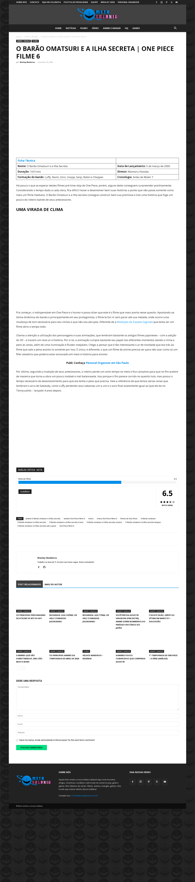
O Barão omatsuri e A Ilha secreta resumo (104, 522)
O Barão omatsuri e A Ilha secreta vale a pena (37, 526)
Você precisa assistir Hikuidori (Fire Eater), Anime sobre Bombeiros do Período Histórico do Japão (130, 621)
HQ (126, 28)
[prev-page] (18, 668)
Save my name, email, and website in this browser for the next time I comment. (57, 740)
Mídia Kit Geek (108, 2)
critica (90, 518)
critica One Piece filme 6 (107, 518)
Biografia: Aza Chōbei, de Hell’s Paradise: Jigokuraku (63, 618)
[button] (175, 28)
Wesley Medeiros (27, 62)
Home (58, 28)
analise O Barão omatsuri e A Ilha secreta (42, 518)
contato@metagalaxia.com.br (84, 795)
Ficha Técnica (26, 160)
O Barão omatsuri (148, 518)
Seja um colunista (51, 2)
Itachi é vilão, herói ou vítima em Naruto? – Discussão (161, 618)
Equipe (94, 2)
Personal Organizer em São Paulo (107, 363)
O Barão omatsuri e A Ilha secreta (32, 522)
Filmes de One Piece (128, 518)
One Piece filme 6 (66, 526)
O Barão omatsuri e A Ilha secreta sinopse (143, 522)
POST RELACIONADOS (29, 584)
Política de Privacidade (76, 2)
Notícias (71, 28)
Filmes (84, 28)
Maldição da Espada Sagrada (135, 322)
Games (136, 28)
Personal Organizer (128, 2)
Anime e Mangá (112, 28)
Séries (95, 28)
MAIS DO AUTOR (53, 584)
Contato (34, 2)
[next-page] (23, 668)
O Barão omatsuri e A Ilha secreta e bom (66, 522)
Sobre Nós (21, 2)
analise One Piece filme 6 (74, 518)
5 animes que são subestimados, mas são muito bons (29, 658)
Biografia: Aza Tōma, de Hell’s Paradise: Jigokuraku (96, 618)
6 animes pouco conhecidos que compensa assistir (130, 658)
